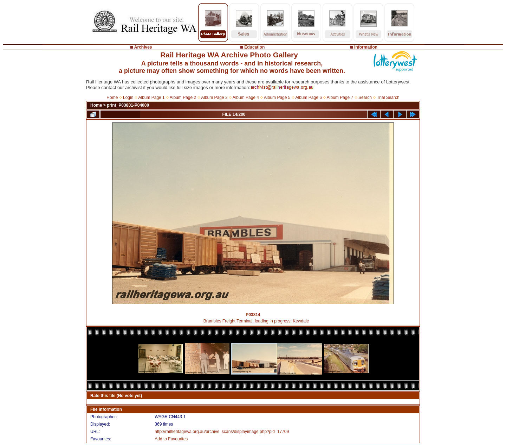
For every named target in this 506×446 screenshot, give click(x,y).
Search (365, 97)
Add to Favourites (171, 438)
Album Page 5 (277, 97)
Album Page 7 (340, 97)
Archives (143, 47)
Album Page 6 (308, 97)
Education (254, 47)
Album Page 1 (151, 97)
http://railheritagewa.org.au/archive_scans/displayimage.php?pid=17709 (222, 431)
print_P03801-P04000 (128, 105)
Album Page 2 (183, 97)
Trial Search (388, 97)
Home (112, 97)
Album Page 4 (246, 97)
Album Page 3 (214, 97)
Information (365, 47)
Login (128, 97)
